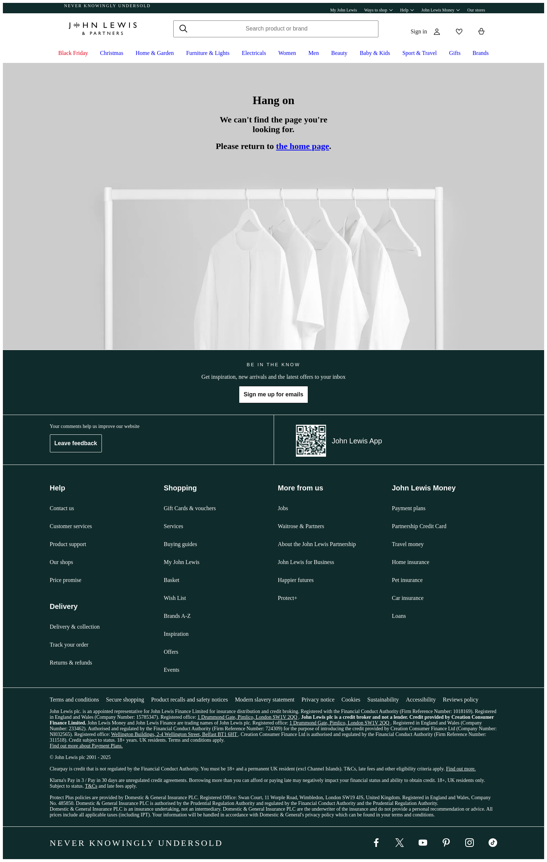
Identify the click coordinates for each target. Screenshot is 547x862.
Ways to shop (378, 10)
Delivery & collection (75, 627)
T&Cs (91, 786)
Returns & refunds (71, 663)
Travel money (408, 544)
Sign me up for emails (273, 394)
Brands (480, 53)
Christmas (111, 53)
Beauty (339, 53)
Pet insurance (407, 580)
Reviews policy (460, 699)
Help (407, 10)
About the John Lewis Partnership (317, 544)
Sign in (419, 31)
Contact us (62, 508)
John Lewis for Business (306, 562)
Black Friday (73, 53)
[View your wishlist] (458, 31)
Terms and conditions (74, 699)
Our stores (476, 10)
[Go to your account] (437, 31)
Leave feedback (76, 443)
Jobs (283, 508)
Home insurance (410, 562)
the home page (302, 146)
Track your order (69, 645)
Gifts (455, 53)
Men (313, 53)
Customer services (71, 526)
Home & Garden (155, 53)
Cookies (350, 699)
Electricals (254, 53)
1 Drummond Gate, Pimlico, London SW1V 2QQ (248, 717)
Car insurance (408, 598)
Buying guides (180, 544)
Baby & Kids (375, 53)
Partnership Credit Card (419, 526)
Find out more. (461, 769)
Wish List (175, 598)
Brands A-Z (177, 616)
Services (173, 526)
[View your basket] (481, 31)
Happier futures (296, 580)
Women (287, 53)
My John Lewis (343, 10)
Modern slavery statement (264, 699)
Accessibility (421, 699)
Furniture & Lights (208, 53)
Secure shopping (125, 699)
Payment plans (409, 508)
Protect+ (287, 598)
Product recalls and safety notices (189, 699)
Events (172, 670)
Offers (171, 652)
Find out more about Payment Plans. (86, 746)
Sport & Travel (419, 53)
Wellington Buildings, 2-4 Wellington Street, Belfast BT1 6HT (174, 734)
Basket (172, 580)
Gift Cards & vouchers (190, 508)
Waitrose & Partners (301, 526)
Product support (68, 544)
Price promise (65, 580)
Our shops (61, 562)
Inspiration (176, 634)
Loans (399, 616)
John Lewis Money (440, 10)
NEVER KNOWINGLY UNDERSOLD (107, 5)
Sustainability (383, 699)
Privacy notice (318, 699)
